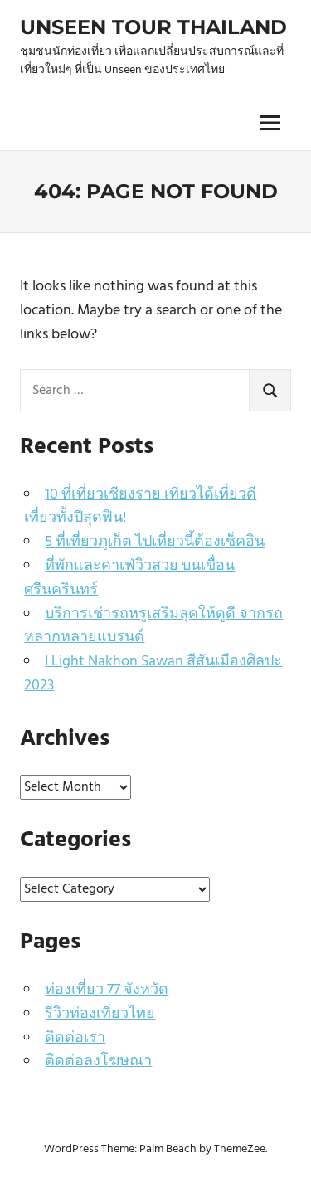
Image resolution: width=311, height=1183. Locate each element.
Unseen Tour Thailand (153, 27)
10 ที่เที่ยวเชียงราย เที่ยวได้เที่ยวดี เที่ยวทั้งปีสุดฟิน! (140, 507)
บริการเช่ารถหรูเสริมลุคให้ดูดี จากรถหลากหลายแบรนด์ (153, 626)
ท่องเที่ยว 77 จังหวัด (106, 990)
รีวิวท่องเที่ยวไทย (100, 1014)
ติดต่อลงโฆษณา (98, 1061)
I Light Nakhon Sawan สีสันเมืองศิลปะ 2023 (153, 674)
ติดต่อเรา (75, 1038)
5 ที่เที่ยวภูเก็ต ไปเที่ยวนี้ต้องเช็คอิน (155, 542)
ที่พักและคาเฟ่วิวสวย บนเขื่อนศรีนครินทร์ (129, 578)
